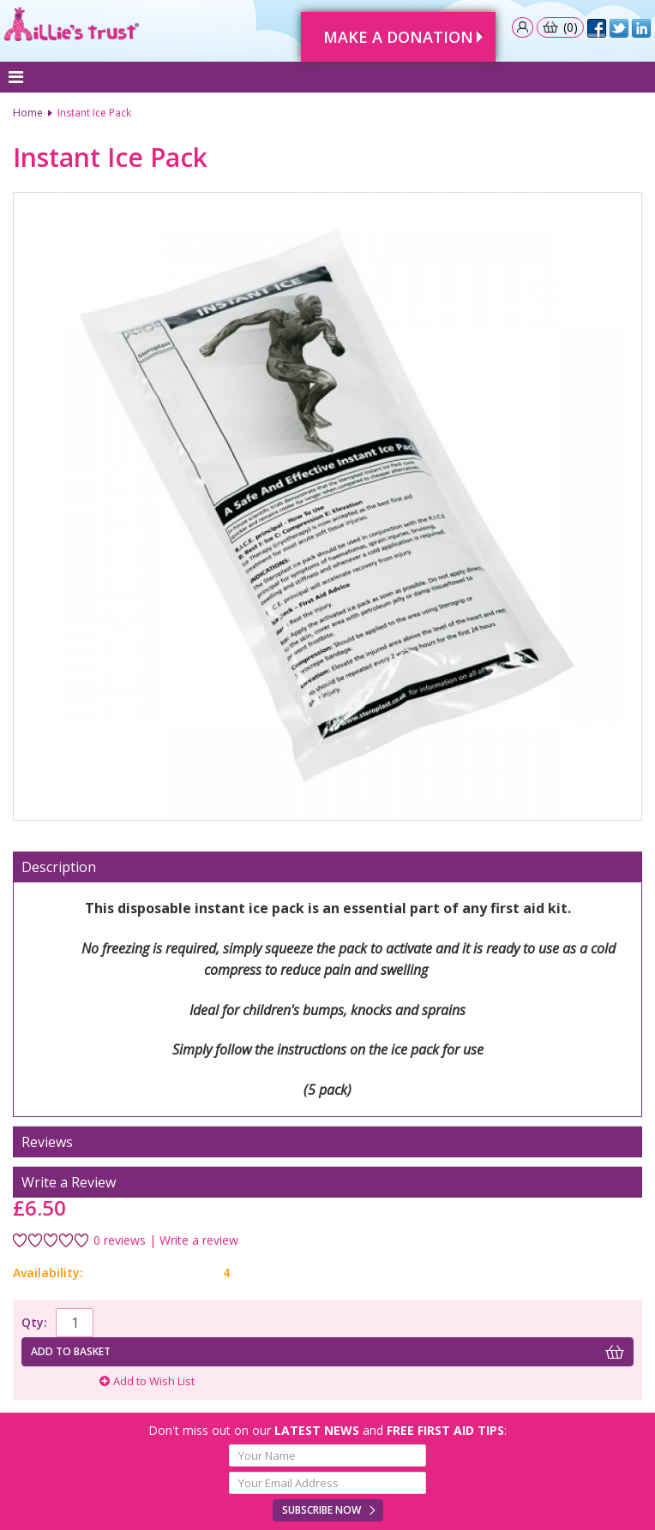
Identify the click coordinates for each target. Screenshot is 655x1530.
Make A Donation (398, 37)
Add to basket (71, 1351)
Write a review (198, 1240)
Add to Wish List (147, 1381)
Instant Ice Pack (94, 112)
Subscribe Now (321, 1510)
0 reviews (119, 1240)
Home (28, 112)
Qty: (34, 1322)
